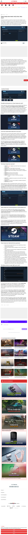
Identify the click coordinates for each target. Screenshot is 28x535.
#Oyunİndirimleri (23, 7)
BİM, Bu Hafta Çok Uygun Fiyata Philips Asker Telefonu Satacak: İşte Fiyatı (13, 447)
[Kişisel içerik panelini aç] (26, 80)
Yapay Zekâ (2, 3)
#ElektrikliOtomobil (14, 7)
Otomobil (13, 3)
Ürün (8, 3)
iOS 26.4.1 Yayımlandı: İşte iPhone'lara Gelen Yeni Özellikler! (11, 479)
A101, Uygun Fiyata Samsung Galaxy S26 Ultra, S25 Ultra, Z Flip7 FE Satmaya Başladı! (14, 398)
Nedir (2, 305)
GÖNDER (24, 329)
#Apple (3, 7)
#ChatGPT (19, 7)
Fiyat (4, 305)
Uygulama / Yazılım (18, 3)
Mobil (5, 3)
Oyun (10, 3)
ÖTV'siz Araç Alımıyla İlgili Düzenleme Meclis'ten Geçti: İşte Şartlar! (12, 414)
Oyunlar (8, 305)
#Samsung (6, 7)
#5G (1, 7)
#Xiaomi (10, 7)
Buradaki (9, 166)
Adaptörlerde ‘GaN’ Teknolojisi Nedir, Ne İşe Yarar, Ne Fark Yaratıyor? (13, 463)
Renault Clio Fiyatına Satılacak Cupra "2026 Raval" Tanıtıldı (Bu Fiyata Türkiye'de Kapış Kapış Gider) (13, 431)
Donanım (23, 3)
